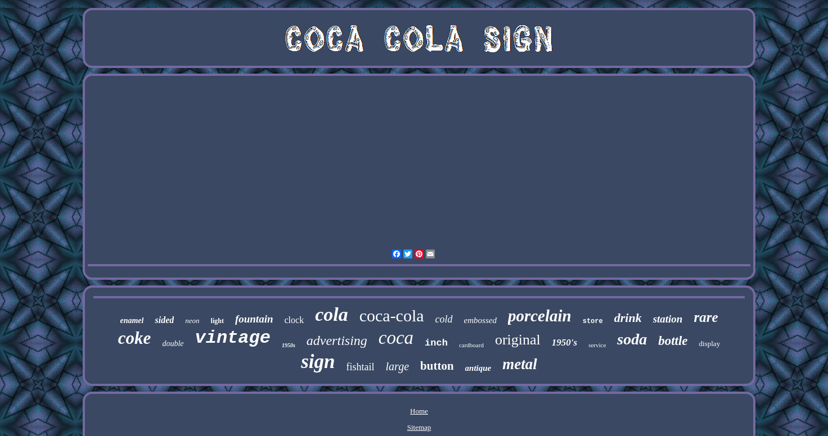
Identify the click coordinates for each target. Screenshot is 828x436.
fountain (254, 319)
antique (478, 368)
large (397, 366)
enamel (131, 320)
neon (192, 320)
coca (396, 338)
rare (706, 317)
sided (164, 320)
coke (134, 338)
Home (419, 411)
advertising (337, 340)
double (172, 343)
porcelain (540, 316)
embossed (480, 320)
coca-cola (391, 315)
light (217, 321)
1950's (564, 342)
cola (331, 314)
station (668, 319)
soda (632, 339)
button (437, 366)
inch (436, 343)
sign (318, 362)
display (710, 343)
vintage (232, 338)
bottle (672, 341)
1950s (288, 345)
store (593, 321)
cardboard (471, 345)
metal (519, 364)
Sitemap (419, 427)
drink (628, 318)
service (597, 345)
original (518, 339)
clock (294, 320)
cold (444, 319)
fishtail (360, 367)
